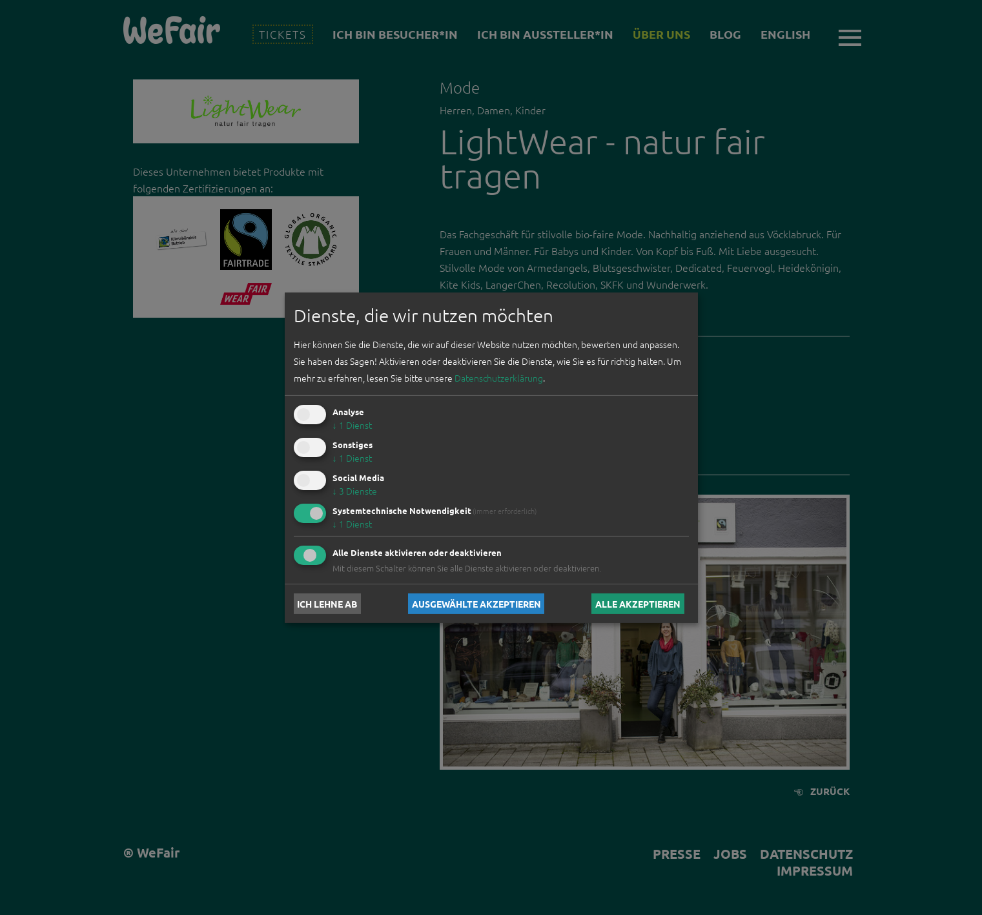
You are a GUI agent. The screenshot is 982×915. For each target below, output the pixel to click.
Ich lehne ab (327, 604)
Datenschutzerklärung (499, 377)
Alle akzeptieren (637, 604)
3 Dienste (354, 490)
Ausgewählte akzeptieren (476, 604)
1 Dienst (352, 424)
